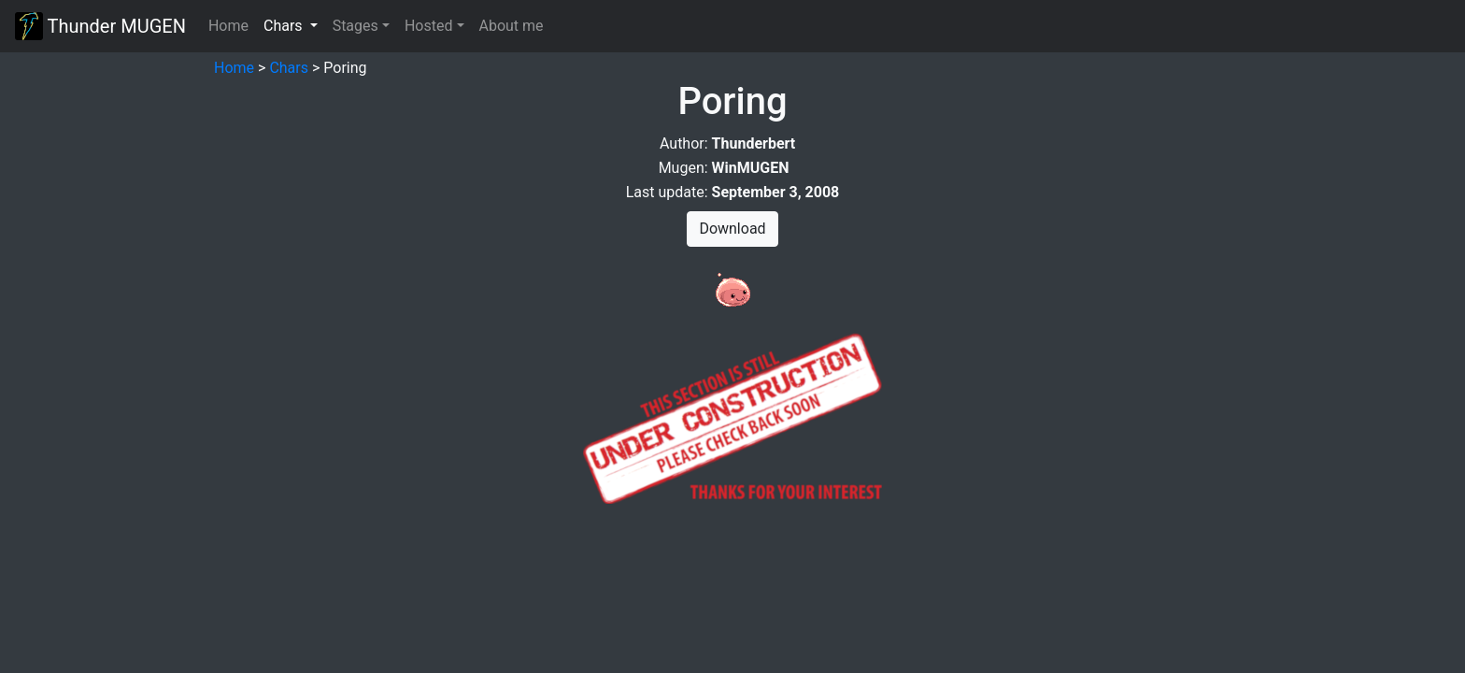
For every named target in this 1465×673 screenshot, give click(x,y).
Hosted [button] (429, 26)
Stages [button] (355, 26)
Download (732, 228)
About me (511, 26)
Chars (288, 68)
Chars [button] (294, 25)
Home (228, 26)
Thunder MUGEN (100, 26)
